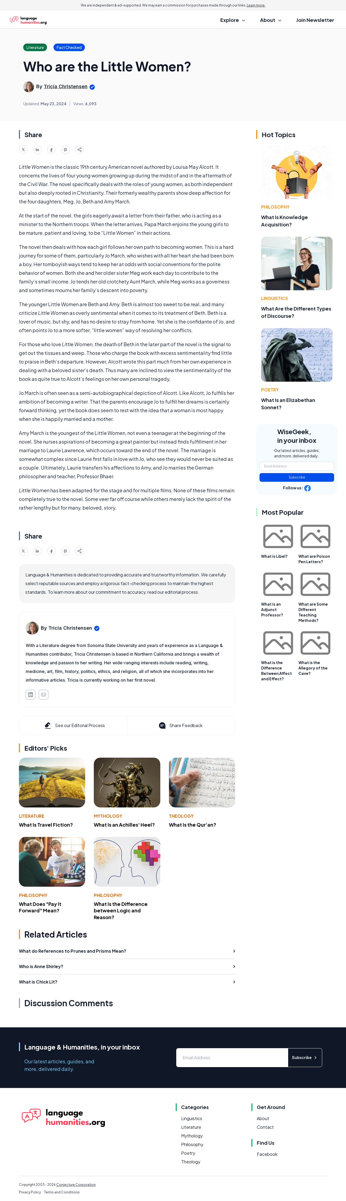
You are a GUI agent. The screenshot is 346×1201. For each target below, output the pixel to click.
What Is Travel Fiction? (46, 824)
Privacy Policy (30, 1192)
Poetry (270, 389)
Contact (265, 1127)
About (263, 1118)
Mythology (108, 816)
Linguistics (274, 298)
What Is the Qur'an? (192, 824)
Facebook (267, 1154)
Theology (181, 816)
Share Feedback (180, 725)
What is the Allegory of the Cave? (313, 668)
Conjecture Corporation (76, 1185)
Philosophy (33, 895)
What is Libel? (274, 556)
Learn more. (256, 5)
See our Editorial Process (74, 725)
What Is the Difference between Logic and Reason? (121, 910)
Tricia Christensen (66, 86)
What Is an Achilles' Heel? (124, 824)
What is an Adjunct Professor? (272, 609)
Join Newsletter (315, 20)
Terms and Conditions (62, 1192)
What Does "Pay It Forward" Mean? (40, 907)
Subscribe (297, 477)
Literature (31, 816)
